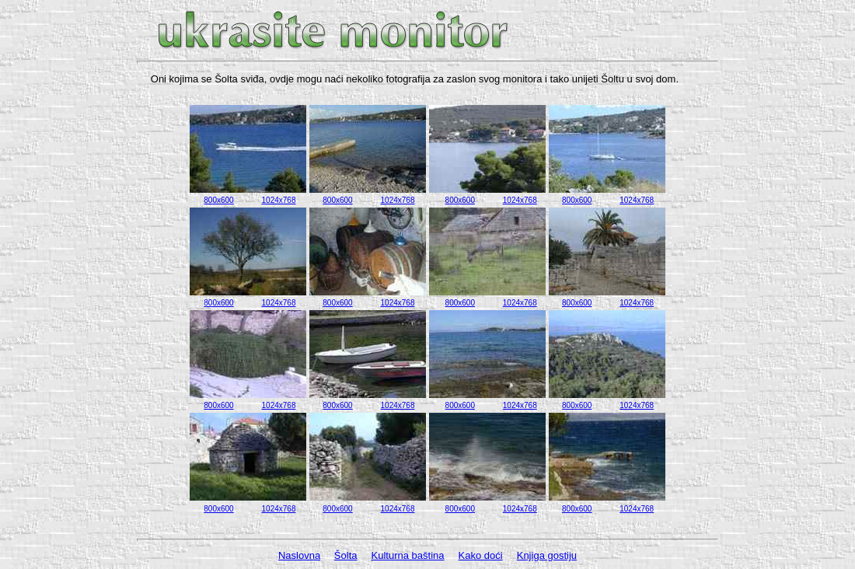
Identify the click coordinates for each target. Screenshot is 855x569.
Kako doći (481, 555)
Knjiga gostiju (547, 555)
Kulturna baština (408, 555)
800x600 (218, 200)
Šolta (346, 555)
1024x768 (279, 200)
